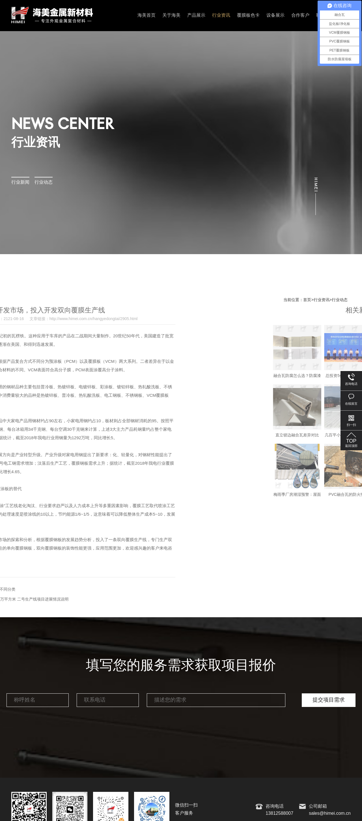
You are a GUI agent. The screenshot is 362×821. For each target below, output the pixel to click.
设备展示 (275, 15)
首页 (307, 300)
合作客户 (300, 15)
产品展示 (196, 15)
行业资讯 (221, 15)
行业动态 (44, 182)
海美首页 (146, 15)
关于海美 (171, 15)
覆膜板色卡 (248, 15)
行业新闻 (20, 182)
